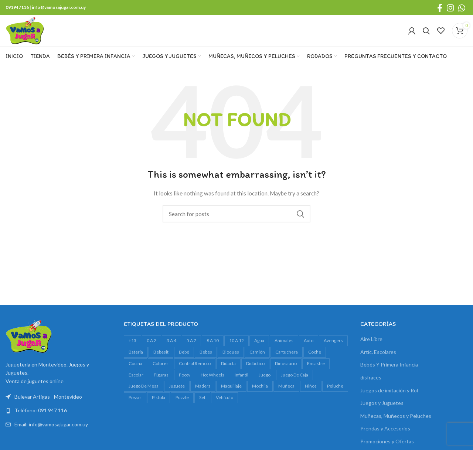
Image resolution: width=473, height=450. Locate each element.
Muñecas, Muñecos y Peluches (395, 423)
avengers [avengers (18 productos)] (333, 348)
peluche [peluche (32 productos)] (335, 393)
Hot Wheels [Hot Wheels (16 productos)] (212, 382)
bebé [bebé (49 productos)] (184, 359)
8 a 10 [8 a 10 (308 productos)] (213, 348)
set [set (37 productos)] (202, 405)
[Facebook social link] (440, 7)
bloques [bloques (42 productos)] (230, 359)
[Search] (426, 34)
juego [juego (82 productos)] (264, 382)
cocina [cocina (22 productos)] (135, 371)
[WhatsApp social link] (461, 7)
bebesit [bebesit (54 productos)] (161, 359)
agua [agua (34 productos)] (259, 348)
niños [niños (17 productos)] (311, 393)
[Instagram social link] (450, 7)
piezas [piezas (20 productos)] (135, 405)
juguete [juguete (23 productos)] (177, 393)
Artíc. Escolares (378, 359)
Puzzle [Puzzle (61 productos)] (182, 405)
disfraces (370, 385)
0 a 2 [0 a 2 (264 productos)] (151, 348)
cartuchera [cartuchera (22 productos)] (286, 359)
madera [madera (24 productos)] (203, 393)
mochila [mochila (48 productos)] (260, 393)
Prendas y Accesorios (385, 436)
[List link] (59, 418)
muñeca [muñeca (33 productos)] (286, 393)
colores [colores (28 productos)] (161, 371)
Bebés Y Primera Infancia (389, 372)
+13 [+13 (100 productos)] (132, 348)
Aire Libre (371, 346)
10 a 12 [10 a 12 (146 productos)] (236, 348)
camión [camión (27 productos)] (257, 359)
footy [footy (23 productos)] (184, 382)
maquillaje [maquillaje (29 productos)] (231, 393)
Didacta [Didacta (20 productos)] (228, 371)
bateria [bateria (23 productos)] (136, 359)
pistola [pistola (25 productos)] (158, 405)
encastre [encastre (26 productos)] (316, 371)
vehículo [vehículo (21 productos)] (224, 405)
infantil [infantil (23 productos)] (241, 382)
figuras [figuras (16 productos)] (161, 382)
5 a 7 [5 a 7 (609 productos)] (191, 348)
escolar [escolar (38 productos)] (136, 382)
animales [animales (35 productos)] (284, 348)
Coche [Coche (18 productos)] (314, 359)
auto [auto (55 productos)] (308, 348)
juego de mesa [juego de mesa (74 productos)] (144, 393)
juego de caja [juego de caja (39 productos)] (294, 382)
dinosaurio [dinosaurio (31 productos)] (286, 371)
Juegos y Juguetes (382, 410)
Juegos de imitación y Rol (389, 398)
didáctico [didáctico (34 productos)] (255, 371)
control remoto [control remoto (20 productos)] (195, 371)
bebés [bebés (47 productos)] (206, 359)
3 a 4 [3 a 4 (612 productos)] (171, 348)
